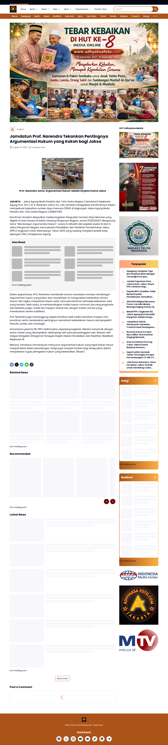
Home (23, 9)
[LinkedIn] (102, 738)
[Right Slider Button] (155, 16)
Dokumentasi (83, 9)
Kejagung (25, 16)
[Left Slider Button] (106, 501)
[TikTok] (94, 738)
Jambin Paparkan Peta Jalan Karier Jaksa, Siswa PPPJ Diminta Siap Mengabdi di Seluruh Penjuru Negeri (140, 284)
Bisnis (46, 9)
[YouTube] (80, 738)
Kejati (37, 16)
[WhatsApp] (27, 365)
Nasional (69, 16)
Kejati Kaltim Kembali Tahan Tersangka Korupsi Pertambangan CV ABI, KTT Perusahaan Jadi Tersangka (141, 355)
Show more (62, 678)
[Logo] (84, 719)
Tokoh (103, 16)
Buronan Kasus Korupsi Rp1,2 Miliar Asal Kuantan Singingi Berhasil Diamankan (140, 335)
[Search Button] (155, 9)
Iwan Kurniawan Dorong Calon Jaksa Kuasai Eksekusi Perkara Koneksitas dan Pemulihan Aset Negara (141, 345)
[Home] (12, 129)
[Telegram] (22, 365)
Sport (68, 9)
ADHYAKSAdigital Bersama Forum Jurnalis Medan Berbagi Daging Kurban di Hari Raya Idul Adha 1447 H (141, 304)
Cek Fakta (91, 16)
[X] (17, 365)
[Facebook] (12, 365)
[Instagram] (73, 738)
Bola (56, 9)
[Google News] (87, 738)
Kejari (46, 16)
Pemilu (113, 16)
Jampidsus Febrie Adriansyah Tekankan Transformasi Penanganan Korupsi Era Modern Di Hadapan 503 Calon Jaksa (141, 324)
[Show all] (154, 380)
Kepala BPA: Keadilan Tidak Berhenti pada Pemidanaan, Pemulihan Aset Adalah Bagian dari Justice (141, 294)
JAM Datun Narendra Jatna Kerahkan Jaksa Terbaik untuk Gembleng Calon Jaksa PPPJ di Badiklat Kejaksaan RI (141, 365)
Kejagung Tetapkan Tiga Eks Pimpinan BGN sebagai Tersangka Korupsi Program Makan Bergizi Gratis (141, 274)
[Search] (133, 9)
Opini (80, 16)
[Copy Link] (31, 365)
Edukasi (124, 16)
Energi (146, 16)
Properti (135, 16)
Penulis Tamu (100, 9)
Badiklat (57, 16)
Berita (34, 9)
